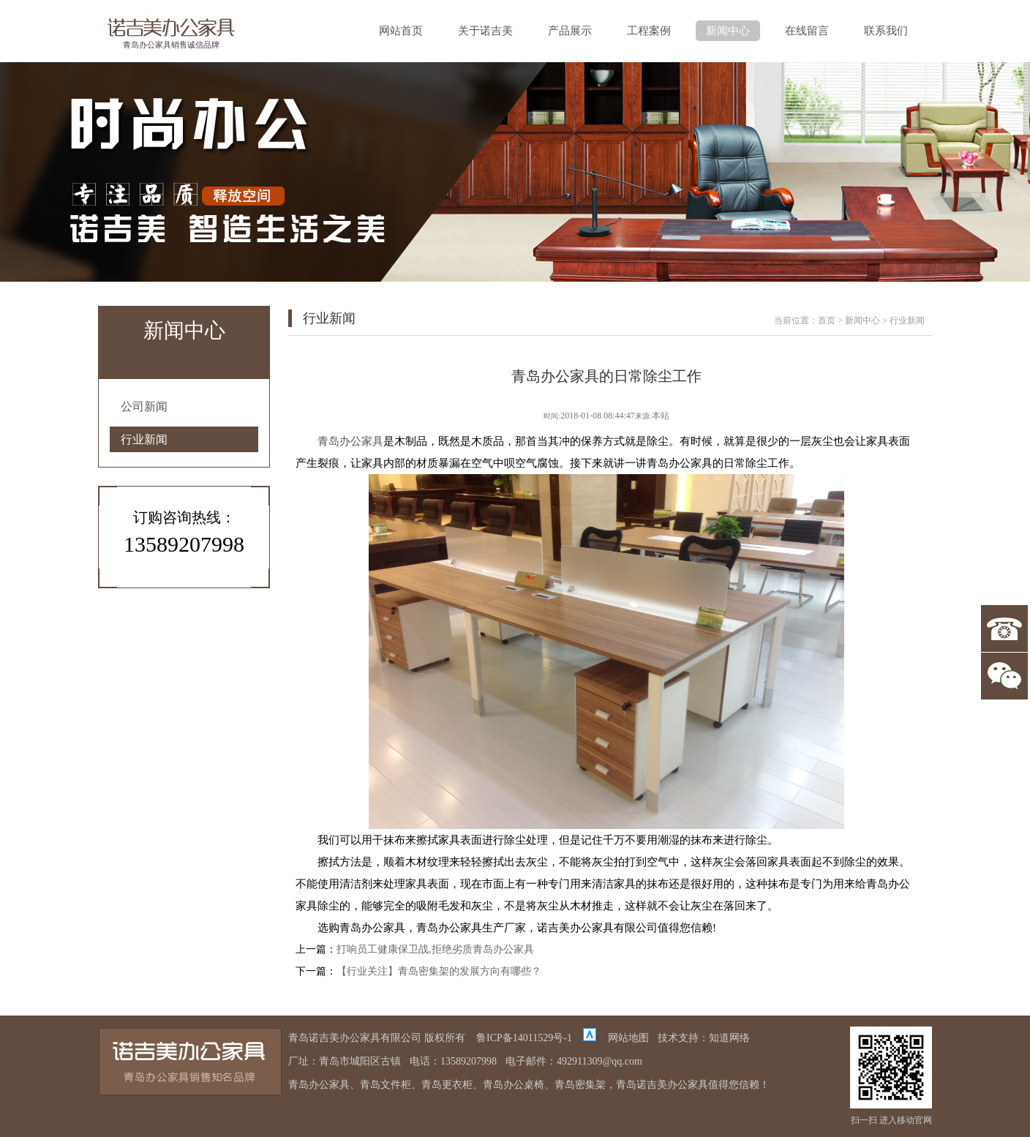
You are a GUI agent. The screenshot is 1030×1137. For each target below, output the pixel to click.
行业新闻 (144, 439)
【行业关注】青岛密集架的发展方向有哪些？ (439, 971)
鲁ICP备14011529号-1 (524, 1037)
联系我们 (886, 31)
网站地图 (628, 1037)
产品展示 (570, 31)
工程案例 (649, 31)
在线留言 (807, 31)
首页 (826, 320)
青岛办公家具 (350, 441)
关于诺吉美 (485, 31)
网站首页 (401, 31)
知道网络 (729, 1037)
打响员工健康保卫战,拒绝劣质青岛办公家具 (435, 949)
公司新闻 (144, 406)
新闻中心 (728, 31)
